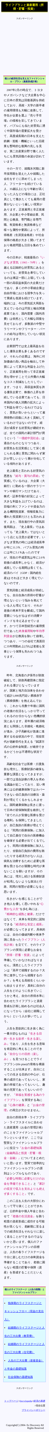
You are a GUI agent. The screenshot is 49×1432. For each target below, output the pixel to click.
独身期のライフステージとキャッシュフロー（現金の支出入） (24, 1311)
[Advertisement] (24, 44)
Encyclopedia (26, 1401)
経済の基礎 (39, 1401)
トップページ (11, 1401)
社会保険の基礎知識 (20, 1376)
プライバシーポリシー (33, 1410)
